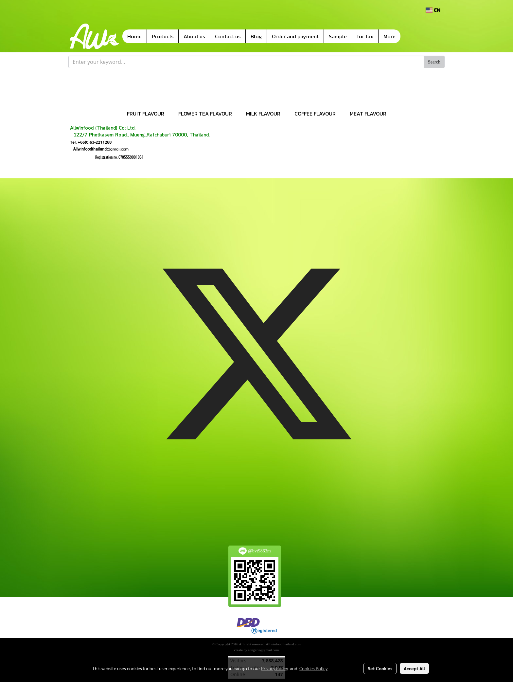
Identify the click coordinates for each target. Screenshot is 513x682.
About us (194, 36)
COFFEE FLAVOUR (315, 113)
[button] (410, 36)
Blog (256, 36)
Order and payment (295, 36)
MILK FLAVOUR (263, 113)
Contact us (227, 36)
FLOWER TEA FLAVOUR (205, 113)
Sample (338, 36)
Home (134, 36)
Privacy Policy (274, 668)
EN (433, 10)
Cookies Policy (313, 668)
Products (162, 36)
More (389, 36)
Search (434, 62)
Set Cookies (380, 668)
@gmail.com (99, 149)
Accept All (414, 668)
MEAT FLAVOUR (368, 113)
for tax (365, 36)
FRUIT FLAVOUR (145, 113)
